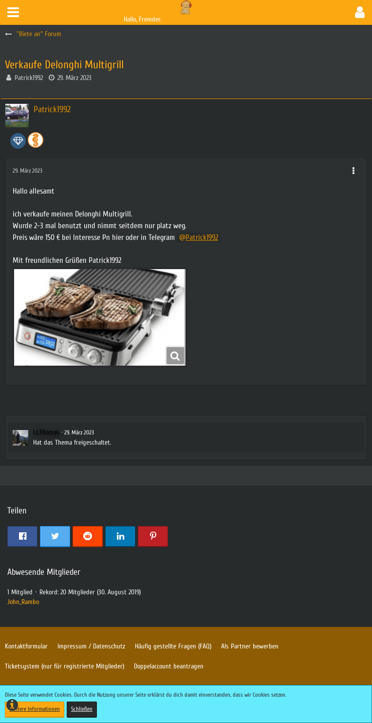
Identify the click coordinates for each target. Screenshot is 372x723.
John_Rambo (23, 602)
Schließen (82, 708)
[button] (13, 12)
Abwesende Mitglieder (43, 572)
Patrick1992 (29, 78)
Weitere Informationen (34, 708)
